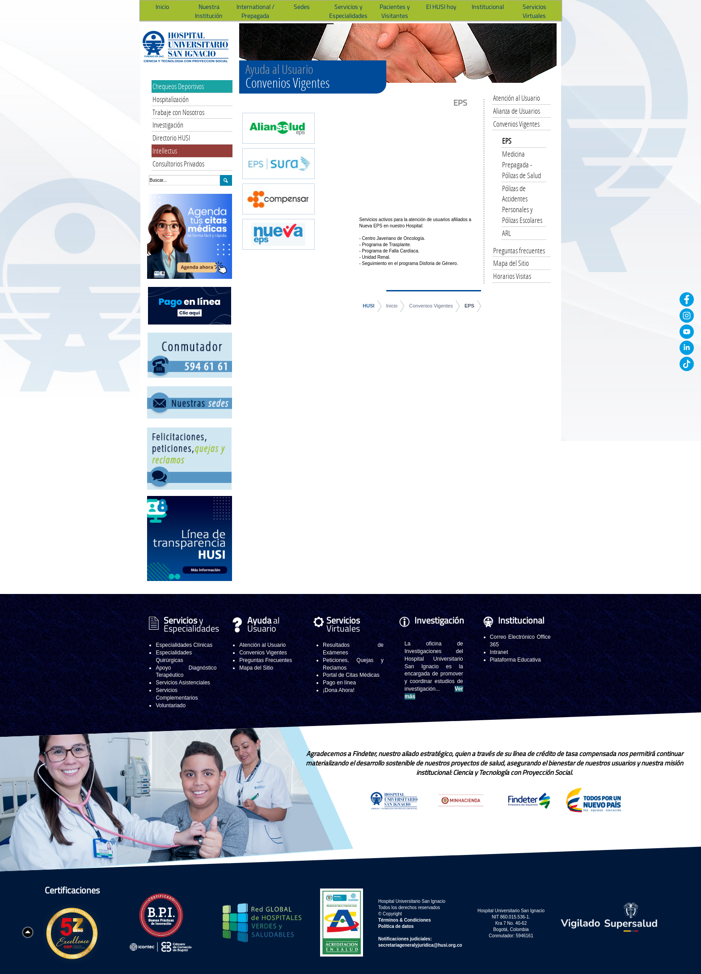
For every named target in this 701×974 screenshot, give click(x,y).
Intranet (499, 652)
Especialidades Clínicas (184, 645)
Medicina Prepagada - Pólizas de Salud (521, 164)
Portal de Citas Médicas (351, 675)
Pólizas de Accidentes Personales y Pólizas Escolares (522, 204)
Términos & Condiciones (404, 920)
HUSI (368, 305)
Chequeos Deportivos (178, 86)
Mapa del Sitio (511, 263)
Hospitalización (170, 99)
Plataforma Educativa (515, 660)
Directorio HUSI (171, 137)
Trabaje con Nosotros (178, 112)
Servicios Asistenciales (183, 682)
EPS (469, 305)
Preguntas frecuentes (519, 250)
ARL (506, 233)
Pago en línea (339, 682)
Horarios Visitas (512, 276)
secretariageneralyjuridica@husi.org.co (420, 945)
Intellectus (164, 150)
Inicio (392, 305)
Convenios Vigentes (431, 305)
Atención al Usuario (516, 98)
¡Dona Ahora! (339, 690)
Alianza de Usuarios (516, 111)
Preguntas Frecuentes (265, 660)
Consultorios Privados (178, 163)
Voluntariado (171, 705)
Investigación (167, 125)
